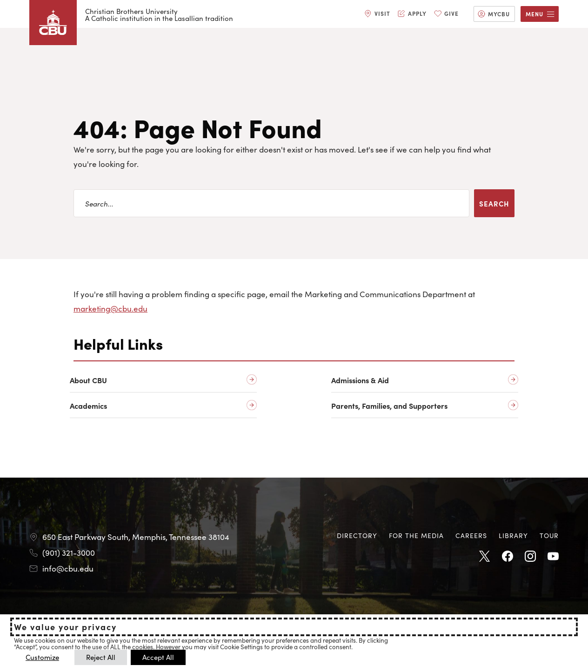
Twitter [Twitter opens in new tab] (484, 557)
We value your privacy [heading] (65, 626)
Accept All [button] (158, 657)
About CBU (88, 380)
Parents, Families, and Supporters (389, 406)
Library (513, 535)
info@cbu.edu (68, 568)
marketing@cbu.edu (110, 308)
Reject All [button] (100, 657)
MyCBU (499, 14)
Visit (382, 13)
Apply (417, 13)
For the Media (416, 535)
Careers (471, 535)
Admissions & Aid (360, 380)
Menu (534, 14)
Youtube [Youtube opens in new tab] (553, 557)
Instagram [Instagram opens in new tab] (530, 557)
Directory (357, 535)
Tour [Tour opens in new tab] (549, 535)
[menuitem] (377, 14)
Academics (88, 406)
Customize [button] (42, 657)
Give (451, 13)
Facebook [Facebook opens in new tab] (507, 557)
